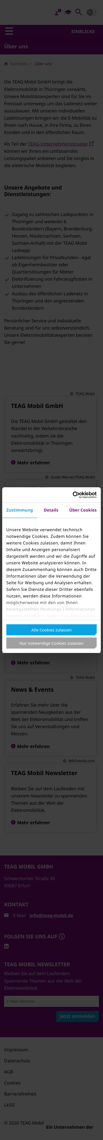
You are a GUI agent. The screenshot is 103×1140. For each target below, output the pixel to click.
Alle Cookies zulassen (51, 630)
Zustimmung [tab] (19, 510)
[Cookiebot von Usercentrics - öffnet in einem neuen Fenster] (73, 495)
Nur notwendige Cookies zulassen (51, 643)
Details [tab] (51, 510)
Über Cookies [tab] (83, 510)
